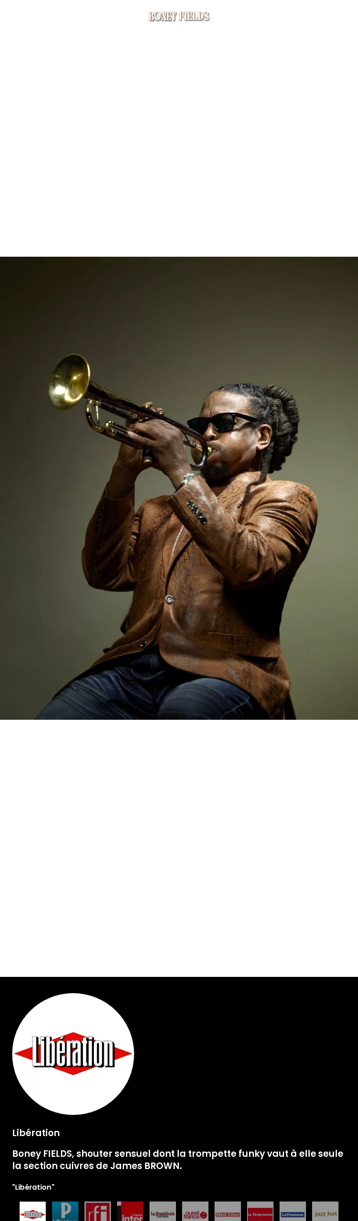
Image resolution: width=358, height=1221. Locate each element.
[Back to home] (179, 16)
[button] (342, 16)
